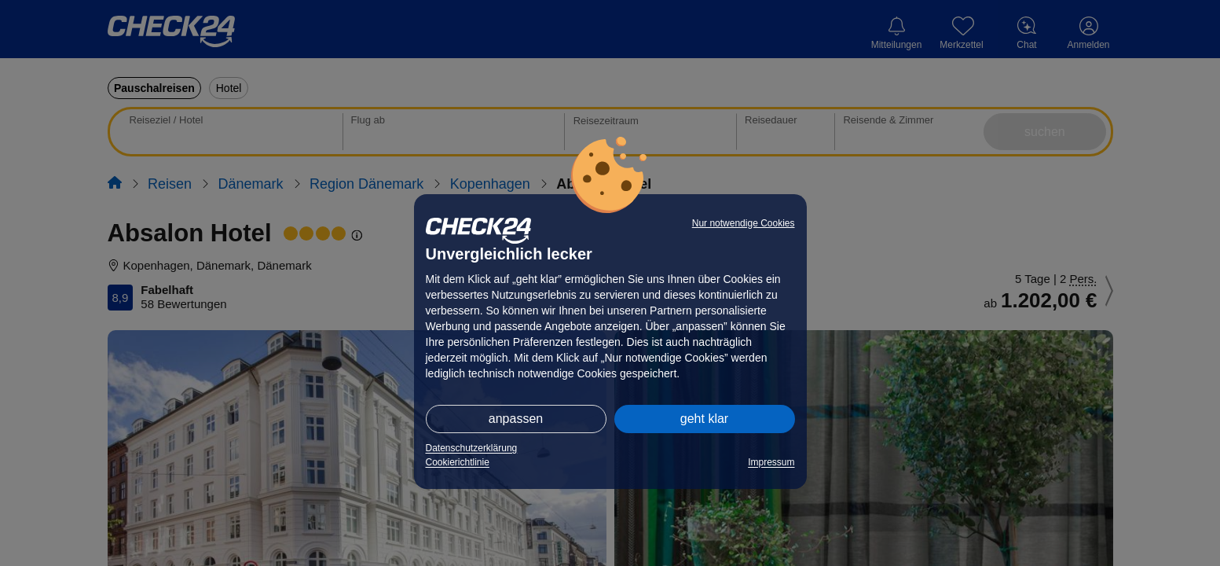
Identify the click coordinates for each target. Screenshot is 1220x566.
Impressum (771, 462)
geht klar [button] (704, 418)
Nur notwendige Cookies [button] (743, 223)
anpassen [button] (516, 418)
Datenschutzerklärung (472, 448)
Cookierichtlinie (457, 462)
